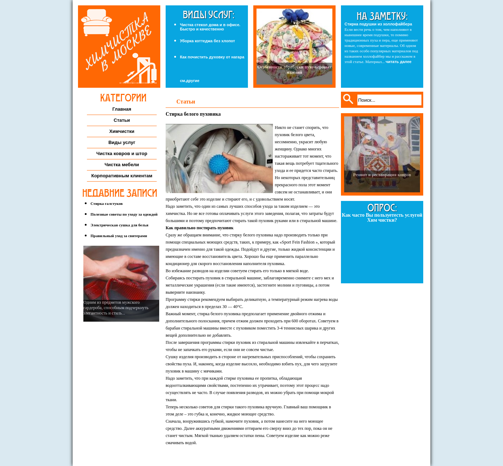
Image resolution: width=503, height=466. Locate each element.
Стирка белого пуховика (193, 114)
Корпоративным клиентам (121, 175)
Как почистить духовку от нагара (212, 57)
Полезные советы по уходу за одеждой (124, 214)
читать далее (398, 61)
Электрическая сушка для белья (119, 225)
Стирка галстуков (107, 203)
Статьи (122, 120)
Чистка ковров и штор (121, 153)
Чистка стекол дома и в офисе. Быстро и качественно (210, 27)
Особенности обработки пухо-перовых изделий (295, 69)
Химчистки (122, 131)
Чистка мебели (121, 164)
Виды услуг (121, 142)
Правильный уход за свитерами (119, 236)
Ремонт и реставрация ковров (382, 174)
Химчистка (119, 46)
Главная (121, 109)
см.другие (189, 81)
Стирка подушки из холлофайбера (378, 24)
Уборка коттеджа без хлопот (207, 41)
